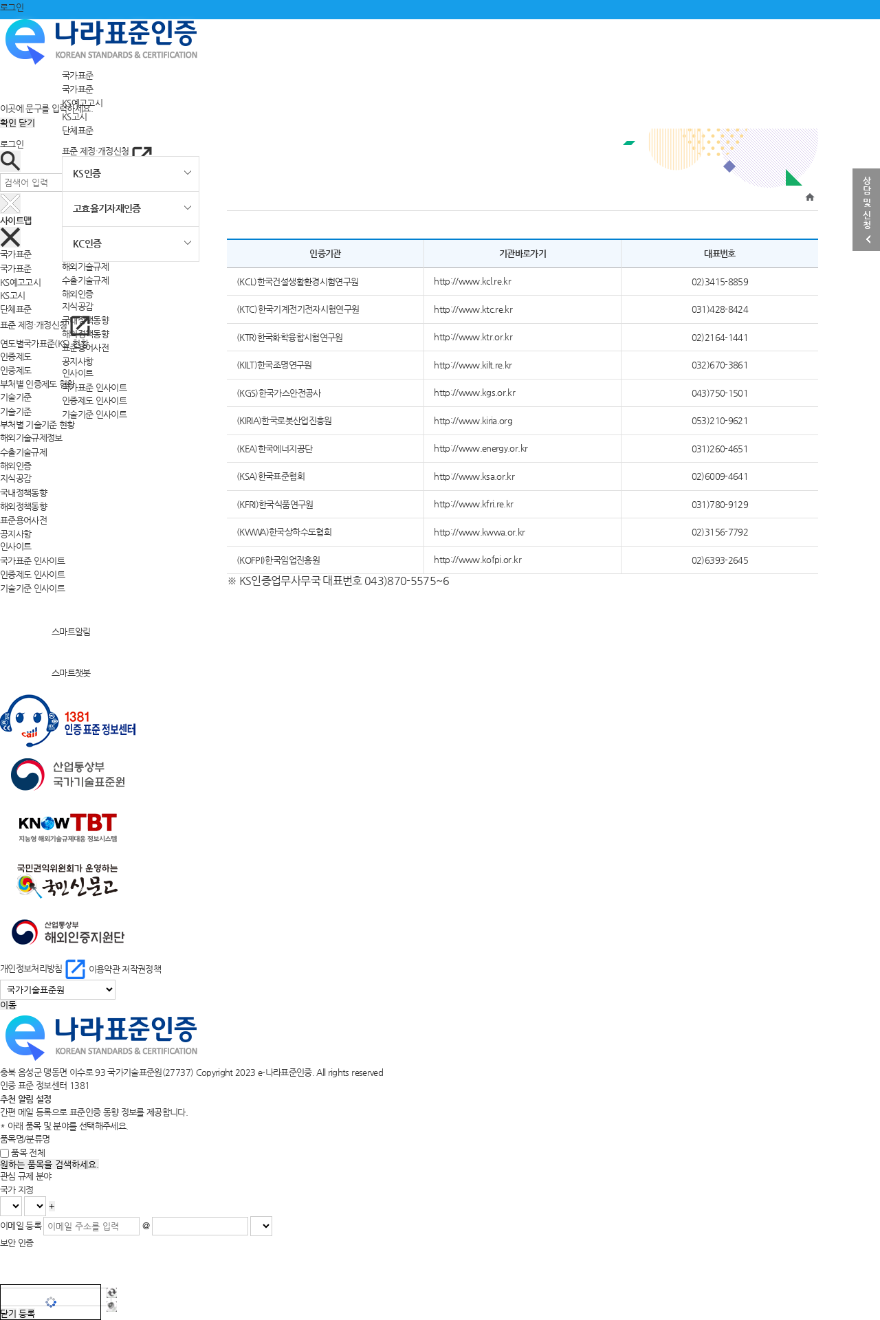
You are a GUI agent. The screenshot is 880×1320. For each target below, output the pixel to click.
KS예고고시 (20, 281)
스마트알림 (45, 631)
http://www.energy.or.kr (480, 448)
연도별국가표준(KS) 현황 (44, 343)
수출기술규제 (85, 280)
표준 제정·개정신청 (107, 151)
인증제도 (15, 370)
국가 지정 (17, 1190)
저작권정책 (141, 968)
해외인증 (77, 294)
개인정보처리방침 (44, 968)
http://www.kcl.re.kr (472, 281)
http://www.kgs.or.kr (474, 392)
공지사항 (77, 360)
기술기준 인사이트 (94, 414)
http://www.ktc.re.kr (473, 309)
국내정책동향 (23, 492)
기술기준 (15, 411)
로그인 (11, 7)
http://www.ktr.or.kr (473, 336)
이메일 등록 (20, 1225)
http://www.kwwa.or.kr (479, 532)
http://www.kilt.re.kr (473, 365)
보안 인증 (17, 1243)
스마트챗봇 (45, 673)
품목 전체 (28, 1152)
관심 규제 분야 (26, 1176)
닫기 (27, 123)
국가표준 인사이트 (94, 387)
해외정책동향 (23, 505)
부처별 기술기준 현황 (37, 424)
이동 (8, 1005)
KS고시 (74, 116)
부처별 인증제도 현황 (37, 384)
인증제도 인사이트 (94, 400)
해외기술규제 (85, 266)
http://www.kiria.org (473, 420)
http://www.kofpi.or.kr (477, 559)
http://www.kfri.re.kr (473, 503)
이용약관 (104, 968)
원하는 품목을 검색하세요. (49, 1164)
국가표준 (77, 75)
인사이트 (77, 373)
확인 (8, 123)
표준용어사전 (23, 519)
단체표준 (77, 129)
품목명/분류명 (25, 1139)
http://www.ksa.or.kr (474, 476)
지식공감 (77, 306)
